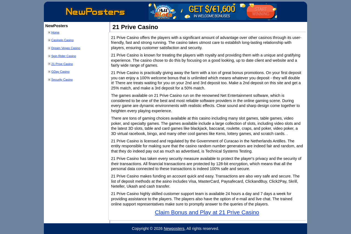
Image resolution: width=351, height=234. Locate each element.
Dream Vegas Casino (65, 48)
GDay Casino (60, 71)
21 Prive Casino (62, 64)
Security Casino (62, 79)
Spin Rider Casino (63, 56)
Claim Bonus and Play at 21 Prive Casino (207, 212)
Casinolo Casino (62, 40)
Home (55, 32)
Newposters (174, 228)
